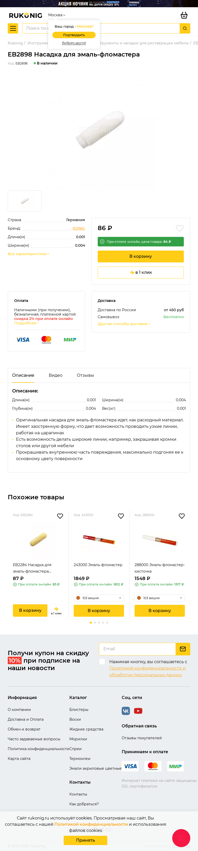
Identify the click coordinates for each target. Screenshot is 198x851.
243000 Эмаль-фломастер (98, 565)
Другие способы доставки (124, 324)
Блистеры (78, 709)
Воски (75, 719)
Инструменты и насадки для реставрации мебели (141, 43)
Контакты (78, 794)
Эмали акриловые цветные (95, 768)
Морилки (78, 739)
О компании (19, 709)
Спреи (75, 748)
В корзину (140, 256)
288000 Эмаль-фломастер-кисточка (160, 568)
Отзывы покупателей (142, 738)
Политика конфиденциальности (38, 748)
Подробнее (26, 323)
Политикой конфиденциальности (91, 824)
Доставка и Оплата (26, 719)
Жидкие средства (86, 729)
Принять (85, 840)
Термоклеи (79, 758)
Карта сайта (19, 758)
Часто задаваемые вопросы (34, 739)
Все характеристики (29, 254)
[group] (99, 131)
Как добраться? (84, 804)
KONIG (79, 228)
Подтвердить (74, 35)
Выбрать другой (74, 43)
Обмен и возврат (24, 729)
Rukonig (15, 43)
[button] (91, 623)
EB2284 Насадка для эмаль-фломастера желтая (32, 569)
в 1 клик (140, 272)
